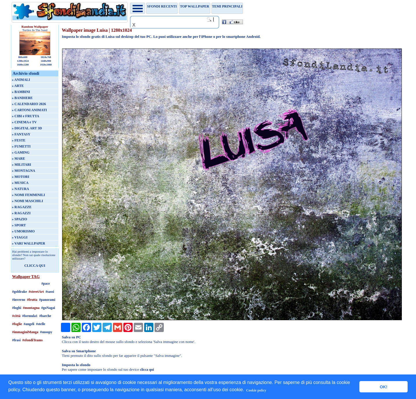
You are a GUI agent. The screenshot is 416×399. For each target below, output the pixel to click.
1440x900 (46, 60)
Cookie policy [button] (256, 390)
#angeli (29, 324)
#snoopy (46, 332)
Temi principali (227, 6)
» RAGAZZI (21, 213)
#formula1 (30, 316)
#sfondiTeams (32, 340)
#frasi (16, 340)
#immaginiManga (25, 332)
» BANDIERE (22, 98)
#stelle (40, 324)
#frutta (32, 300)
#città (16, 316)
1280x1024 (23, 60)
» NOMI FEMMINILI (28, 195)
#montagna (31, 308)
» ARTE (18, 86)
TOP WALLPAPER (194, 6)
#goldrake (19, 292)
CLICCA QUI (34, 266)
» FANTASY (21, 134)
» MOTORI (20, 177)
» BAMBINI (21, 92)
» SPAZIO (19, 219)
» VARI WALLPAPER (28, 243)
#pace (45, 283)
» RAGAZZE (21, 207)
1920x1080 (46, 64)
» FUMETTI (21, 146)
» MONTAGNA (23, 171)
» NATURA (20, 189)
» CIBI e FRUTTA (25, 116)
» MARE (18, 158)
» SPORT (19, 225)
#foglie (17, 324)
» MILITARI (21, 165)
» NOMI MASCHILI (27, 201)
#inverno (18, 300)
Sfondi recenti (162, 6)
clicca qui (147, 370)
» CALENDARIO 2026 (29, 104)
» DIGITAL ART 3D (27, 128)
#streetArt (36, 292)
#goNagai (48, 308)
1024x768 (46, 57)
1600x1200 (23, 64)
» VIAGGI (19, 237)
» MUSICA (20, 183)
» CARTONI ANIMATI (29, 110)
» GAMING (20, 152)
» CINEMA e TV (24, 122)
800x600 (22, 57)
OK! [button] (383, 387)
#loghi (16, 308)
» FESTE (18, 140)
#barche (45, 316)
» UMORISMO (23, 231)
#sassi (50, 292)
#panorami (47, 300)
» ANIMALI (21, 80)
